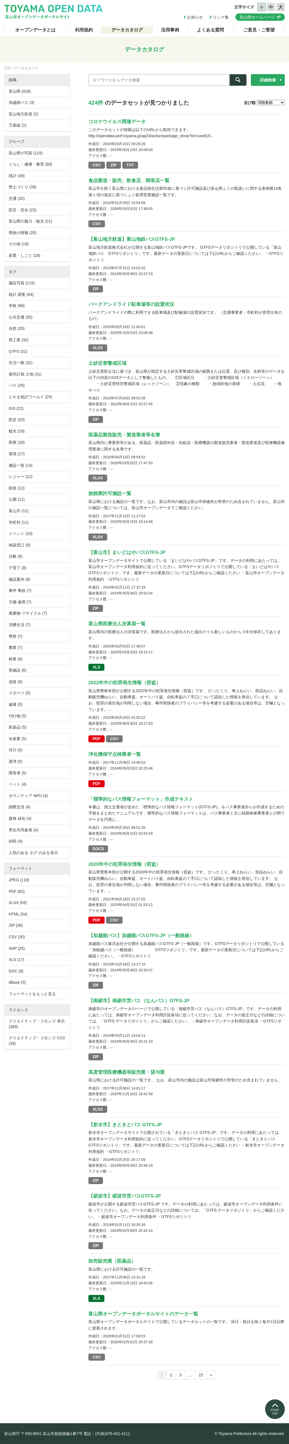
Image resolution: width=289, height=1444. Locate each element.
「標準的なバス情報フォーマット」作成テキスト (140, 799)
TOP (7, 68)
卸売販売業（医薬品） (112, 1261)
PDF (96, 738)
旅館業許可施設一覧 (109, 493)
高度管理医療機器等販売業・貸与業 (126, 1072)
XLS (96, 667)
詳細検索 (268, 80)
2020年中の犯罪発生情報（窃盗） (124, 864)
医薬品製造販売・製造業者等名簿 (124, 435)
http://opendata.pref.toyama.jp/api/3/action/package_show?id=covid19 (149, 136)
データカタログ (127, 30)
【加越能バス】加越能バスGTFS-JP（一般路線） (141, 935)
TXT (130, 165)
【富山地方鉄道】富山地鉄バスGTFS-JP (131, 239)
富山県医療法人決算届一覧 (117, 623)
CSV (97, 165)
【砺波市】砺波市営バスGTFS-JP (124, 1196)
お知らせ (195, 17)
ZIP (114, 165)
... (190, 1375)
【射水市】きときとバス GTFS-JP (125, 1124)
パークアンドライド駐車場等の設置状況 (131, 304)
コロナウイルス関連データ (117, 121)
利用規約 (84, 30)
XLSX (98, 347)
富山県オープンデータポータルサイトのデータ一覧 (143, 1314)
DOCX (98, 848)
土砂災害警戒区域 (107, 363)
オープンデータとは (35, 30)
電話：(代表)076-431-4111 (106, 1433)
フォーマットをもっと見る (32, 994)
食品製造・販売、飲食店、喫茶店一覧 (128, 180)
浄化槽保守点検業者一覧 (114, 754)
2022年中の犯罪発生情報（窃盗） (124, 682)
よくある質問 (210, 30)
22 (201, 1375)
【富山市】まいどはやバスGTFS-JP (127, 552)
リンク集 (221, 17)
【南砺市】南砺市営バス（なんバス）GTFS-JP (138, 1000)
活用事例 (170, 30)
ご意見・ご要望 (259, 30)
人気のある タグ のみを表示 (33, 852)
